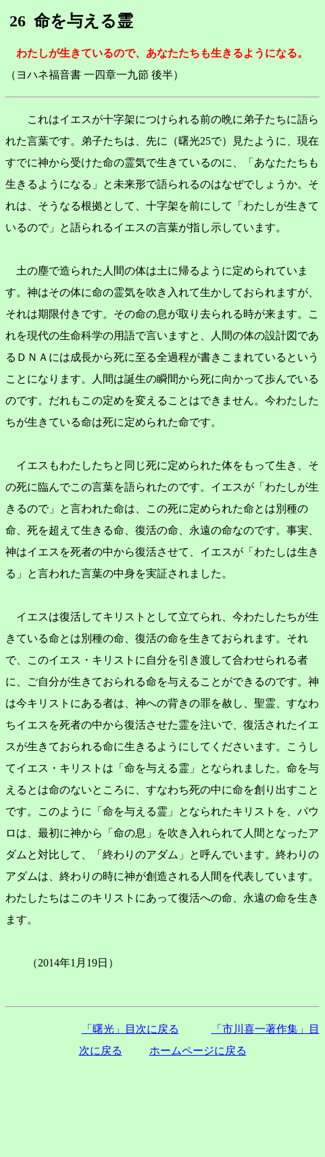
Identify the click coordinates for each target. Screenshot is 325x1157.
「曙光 (130, 1029)
